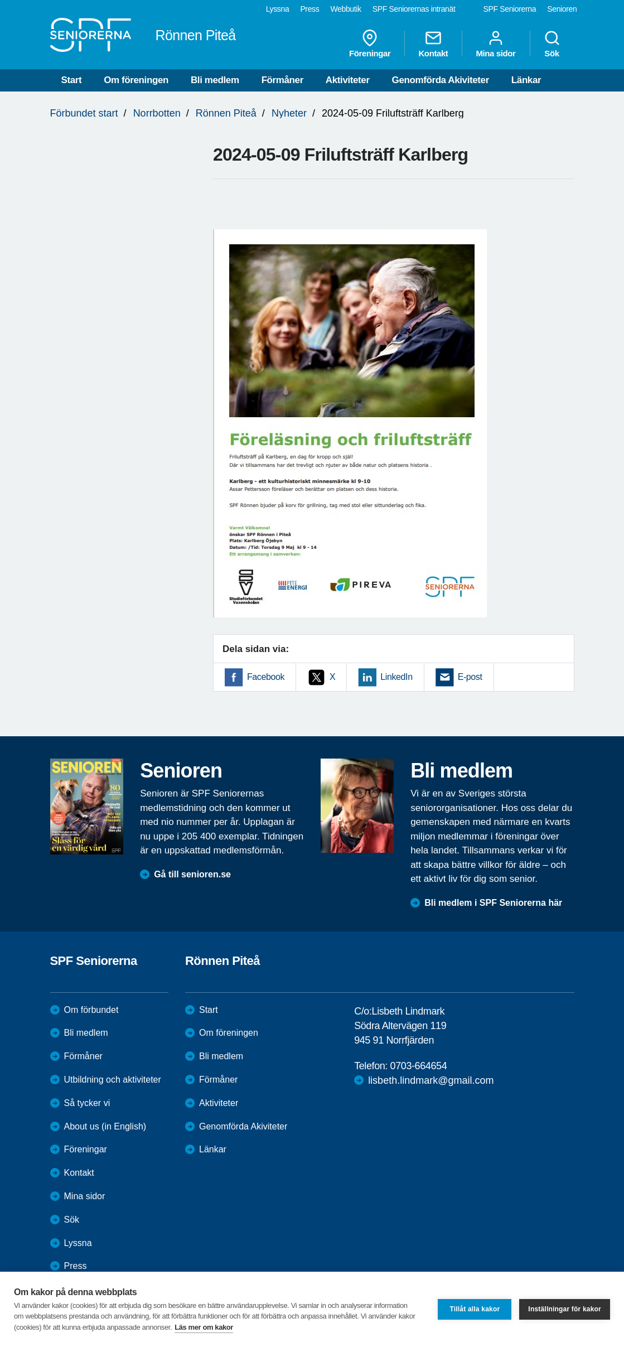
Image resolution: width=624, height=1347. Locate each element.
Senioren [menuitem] (562, 8)
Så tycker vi (87, 1103)
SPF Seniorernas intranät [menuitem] (414, 8)
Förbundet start (84, 113)
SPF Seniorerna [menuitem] (509, 8)
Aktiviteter (348, 80)
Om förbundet (91, 1010)
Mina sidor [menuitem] (495, 43)
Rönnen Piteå (226, 113)
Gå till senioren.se (192, 874)
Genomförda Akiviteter (440, 80)
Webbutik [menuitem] (345, 8)
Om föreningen (136, 80)
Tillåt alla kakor (474, 1309)
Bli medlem (215, 80)
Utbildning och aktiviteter (112, 1079)
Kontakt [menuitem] (433, 43)
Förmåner (282, 80)
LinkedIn (396, 677)
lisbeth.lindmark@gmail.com (431, 1080)
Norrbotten (157, 113)
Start (71, 80)
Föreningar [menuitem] (369, 43)
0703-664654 (418, 1065)
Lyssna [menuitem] (277, 8)
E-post (470, 677)
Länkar (526, 80)
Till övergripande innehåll (0, 0)
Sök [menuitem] (552, 43)
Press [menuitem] (309, 8)
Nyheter (289, 113)
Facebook (265, 677)
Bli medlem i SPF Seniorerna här (493, 902)
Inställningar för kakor (564, 1309)
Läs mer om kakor (204, 1327)
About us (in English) (105, 1126)
